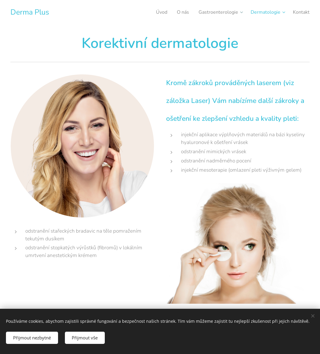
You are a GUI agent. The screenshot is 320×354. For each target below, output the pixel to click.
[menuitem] (153, 12)
